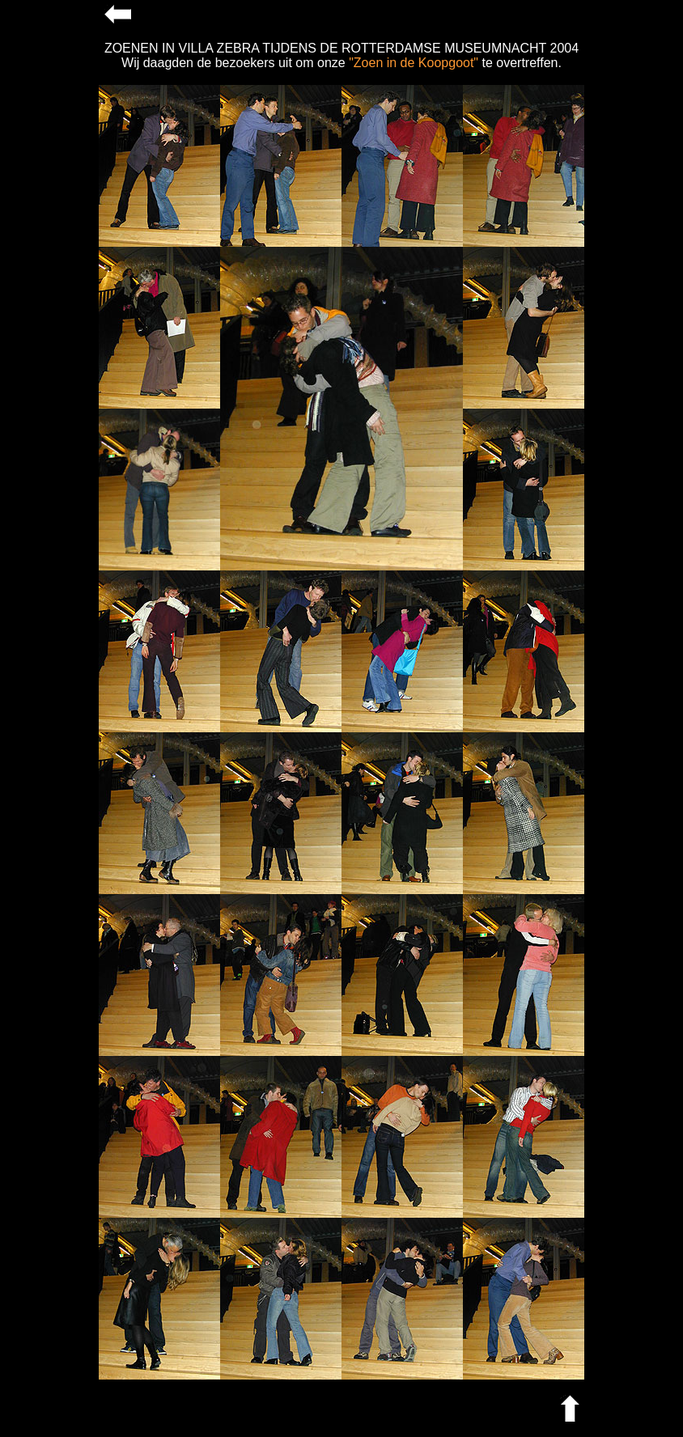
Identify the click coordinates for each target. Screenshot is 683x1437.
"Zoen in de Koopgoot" (413, 63)
